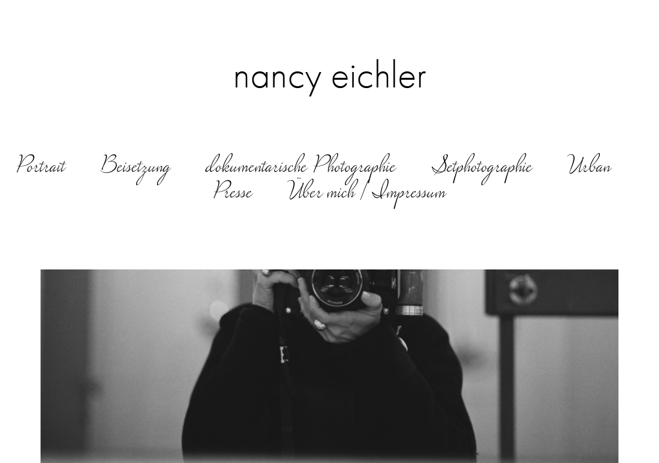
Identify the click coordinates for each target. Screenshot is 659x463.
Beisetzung (135, 168)
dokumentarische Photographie (301, 168)
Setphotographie (482, 168)
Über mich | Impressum (367, 193)
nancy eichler (330, 75)
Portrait (40, 168)
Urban (589, 168)
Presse (232, 193)
